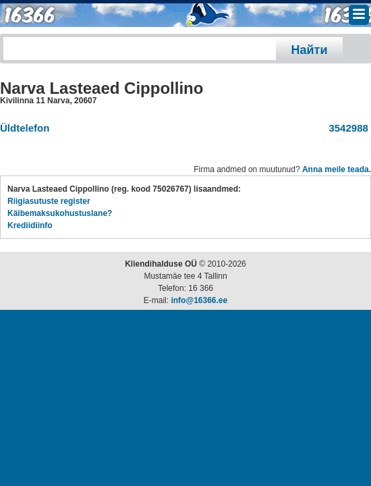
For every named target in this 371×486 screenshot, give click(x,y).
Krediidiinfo (30, 225)
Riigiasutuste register (48, 201)
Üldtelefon (24, 128)
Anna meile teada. (336, 169)
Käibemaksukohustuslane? (59, 213)
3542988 (345, 128)
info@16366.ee (199, 300)
